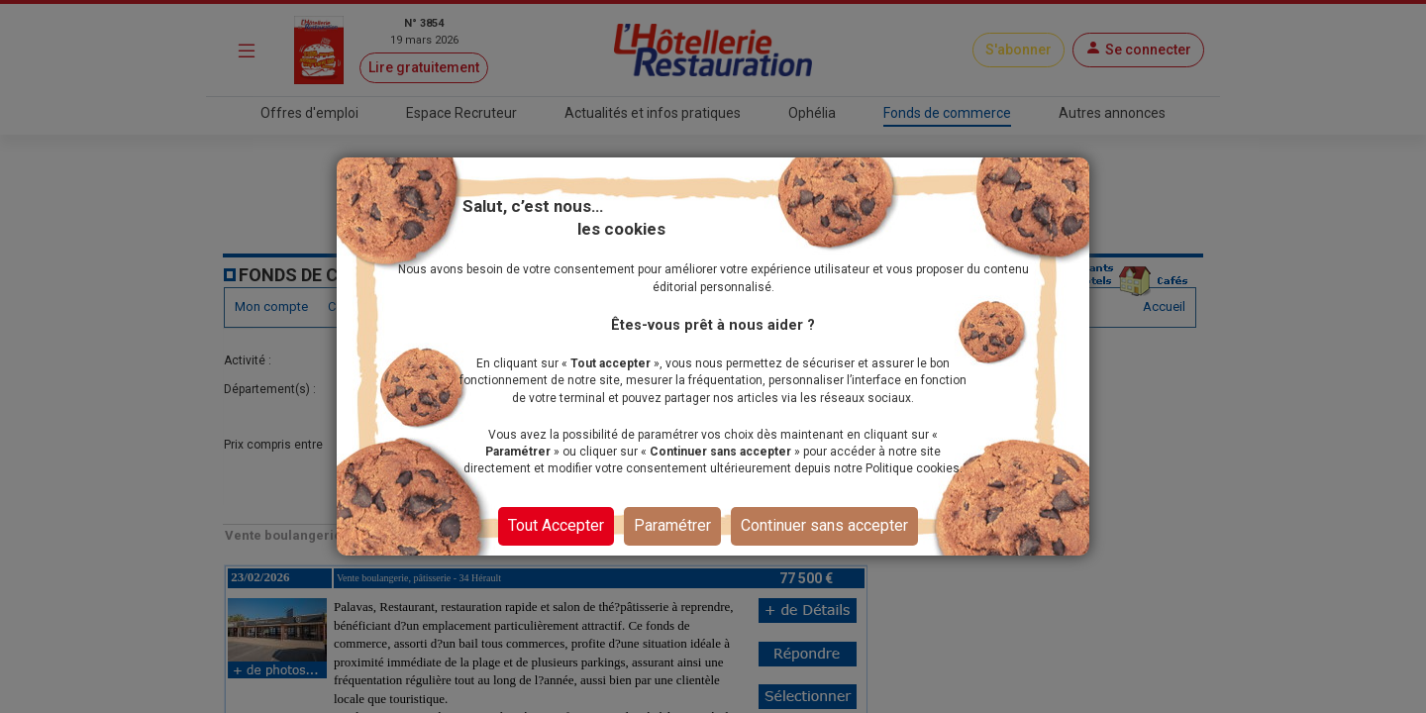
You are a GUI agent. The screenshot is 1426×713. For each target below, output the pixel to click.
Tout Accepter (556, 525)
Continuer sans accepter (824, 525)
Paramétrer (672, 525)
